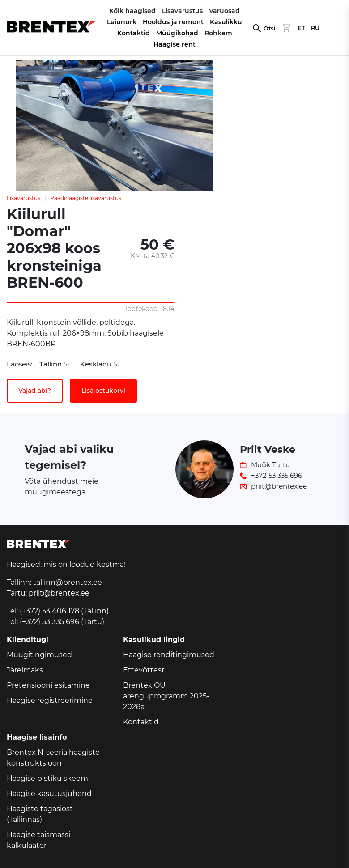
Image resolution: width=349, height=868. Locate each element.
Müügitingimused (39, 655)
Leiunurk (121, 22)
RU (315, 28)
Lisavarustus (23, 198)
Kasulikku (226, 22)
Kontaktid (133, 33)
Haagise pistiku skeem (47, 778)
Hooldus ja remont (173, 22)
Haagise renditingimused (168, 655)
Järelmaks (25, 670)
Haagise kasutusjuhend (49, 793)
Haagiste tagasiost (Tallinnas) (40, 814)
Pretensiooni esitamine (48, 685)
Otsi (270, 28)
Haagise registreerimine (50, 700)
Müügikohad (177, 33)
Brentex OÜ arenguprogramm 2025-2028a (166, 696)
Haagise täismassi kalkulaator (38, 840)
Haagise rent (174, 44)
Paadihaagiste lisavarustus (85, 198)
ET (301, 28)
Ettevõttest (144, 670)
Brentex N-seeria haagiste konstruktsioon (53, 757)
